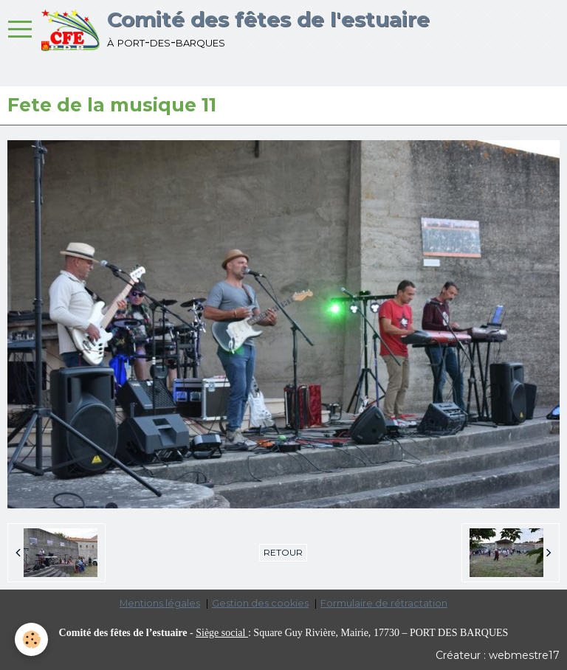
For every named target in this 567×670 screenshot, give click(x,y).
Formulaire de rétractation (383, 603)
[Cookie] (31, 639)
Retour (283, 552)
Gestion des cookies (260, 603)
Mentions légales (160, 603)
